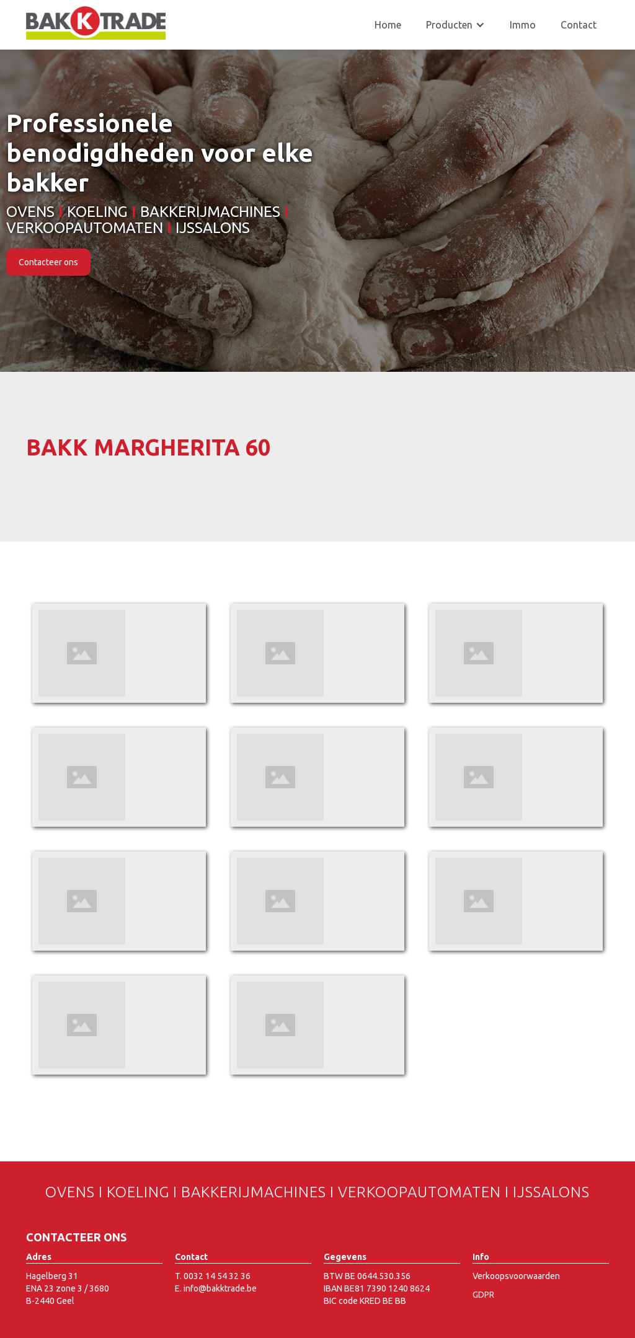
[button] (455, 24)
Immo (523, 24)
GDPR (483, 1295)
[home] (96, 23)
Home (388, 24)
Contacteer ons (48, 262)
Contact (579, 24)
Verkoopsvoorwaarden (516, 1276)
